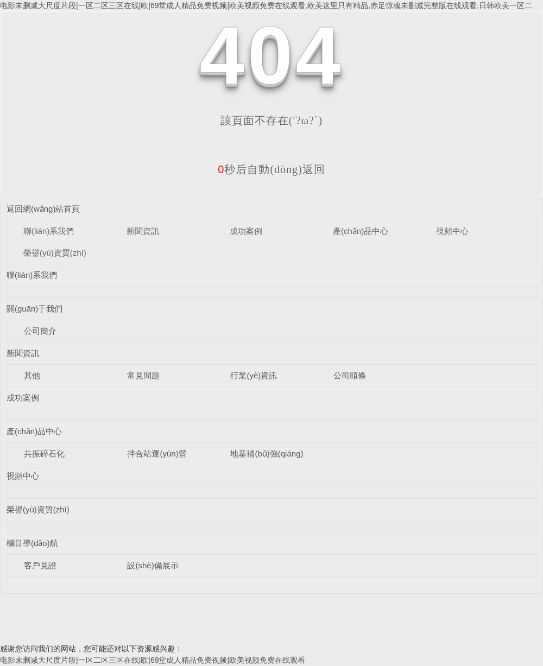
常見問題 (143, 375)
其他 (32, 375)
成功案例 (246, 231)
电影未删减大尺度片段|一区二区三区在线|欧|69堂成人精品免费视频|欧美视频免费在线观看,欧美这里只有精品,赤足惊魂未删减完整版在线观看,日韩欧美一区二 (266, 5)
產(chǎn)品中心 (360, 231)
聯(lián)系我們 (48, 231)
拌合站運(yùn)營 (156, 453)
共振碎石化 (44, 453)
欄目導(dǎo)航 (32, 543)
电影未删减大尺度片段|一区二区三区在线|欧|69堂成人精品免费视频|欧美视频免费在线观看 (152, 660)
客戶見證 (40, 565)
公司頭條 (349, 375)
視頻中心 (452, 231)
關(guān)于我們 (34, 308)
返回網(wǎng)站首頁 (43, 208)
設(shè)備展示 (152, 565)
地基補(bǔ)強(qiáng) (266, 453)
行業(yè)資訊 (253, 375)
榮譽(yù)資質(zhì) (54, 252)
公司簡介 (40, 330)
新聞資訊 (143, 231)
